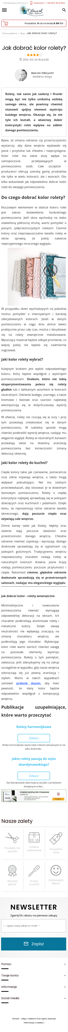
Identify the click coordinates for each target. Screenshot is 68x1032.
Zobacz (34, 738)
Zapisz (34, 944)
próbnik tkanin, (28, 683)
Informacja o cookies (33, 1022)
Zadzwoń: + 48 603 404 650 (47, 3)
